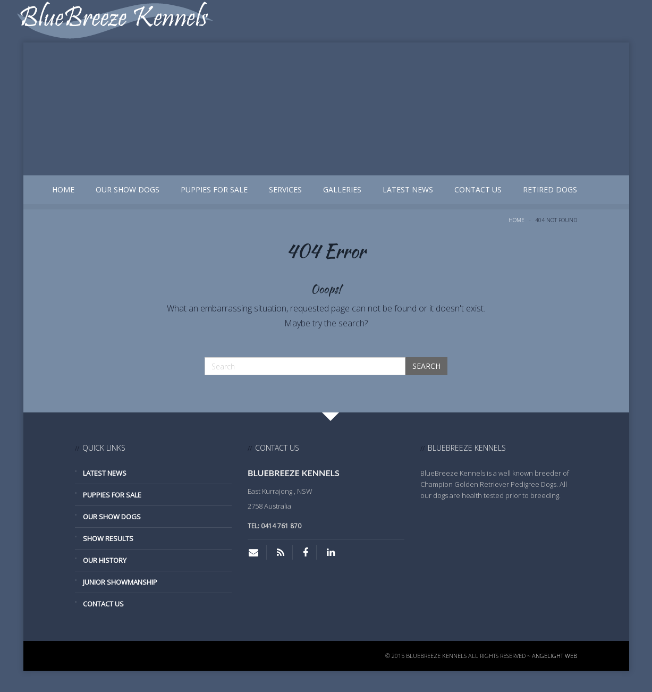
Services (285, 189)
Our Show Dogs (127, 189)
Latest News (408, 189)
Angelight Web (554, 656)
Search (426, 366)
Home (63, 189)
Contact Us (478, 189)
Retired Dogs (550, 189)
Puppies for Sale (214, 189)
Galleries (342, 189)
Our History (104, 560)
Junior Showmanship (120, 582)
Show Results (108, 538)
